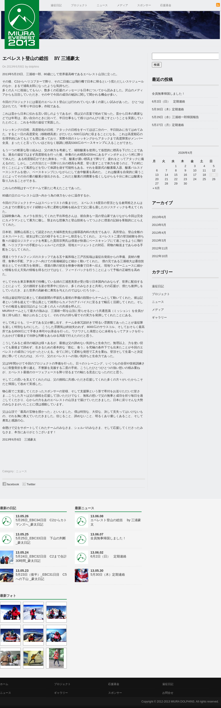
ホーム (4, 684)
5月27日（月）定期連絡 (168, 125)
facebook (13, 484)
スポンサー (144, 5)
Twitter (31, 484)
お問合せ (167, 692)
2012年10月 (160, 256)
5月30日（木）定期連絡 (168, 109)
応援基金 (165, 5)
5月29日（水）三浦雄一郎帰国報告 (177, 117)
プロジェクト (79, 5)
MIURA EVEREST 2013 (22, 24)
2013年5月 (159, 225)
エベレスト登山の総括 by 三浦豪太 (40, 58)
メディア (122, 5)
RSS (218, 5)
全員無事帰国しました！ (168, 93)
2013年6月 (159, 217)
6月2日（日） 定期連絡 (168, 101)
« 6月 (156, 188)
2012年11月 (160, 248)
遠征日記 (56, 5)
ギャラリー (159, 317)
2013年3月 (159, 240)
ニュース (102, 5)
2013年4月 (159, 232)
